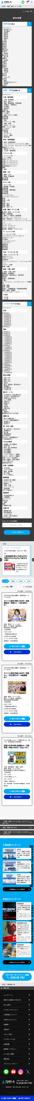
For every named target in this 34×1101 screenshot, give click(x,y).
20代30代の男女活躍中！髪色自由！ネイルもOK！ (16, 596)
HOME (3, 6)
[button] (17, 24)
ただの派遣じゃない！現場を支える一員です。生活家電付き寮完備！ (17, 741)
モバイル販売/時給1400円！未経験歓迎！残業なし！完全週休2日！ (16, 603)
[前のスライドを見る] (0, 559)
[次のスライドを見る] (33, 559)
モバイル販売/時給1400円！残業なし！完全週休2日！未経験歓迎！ (16, 675)
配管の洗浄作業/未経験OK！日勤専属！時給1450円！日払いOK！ (16, 746)
